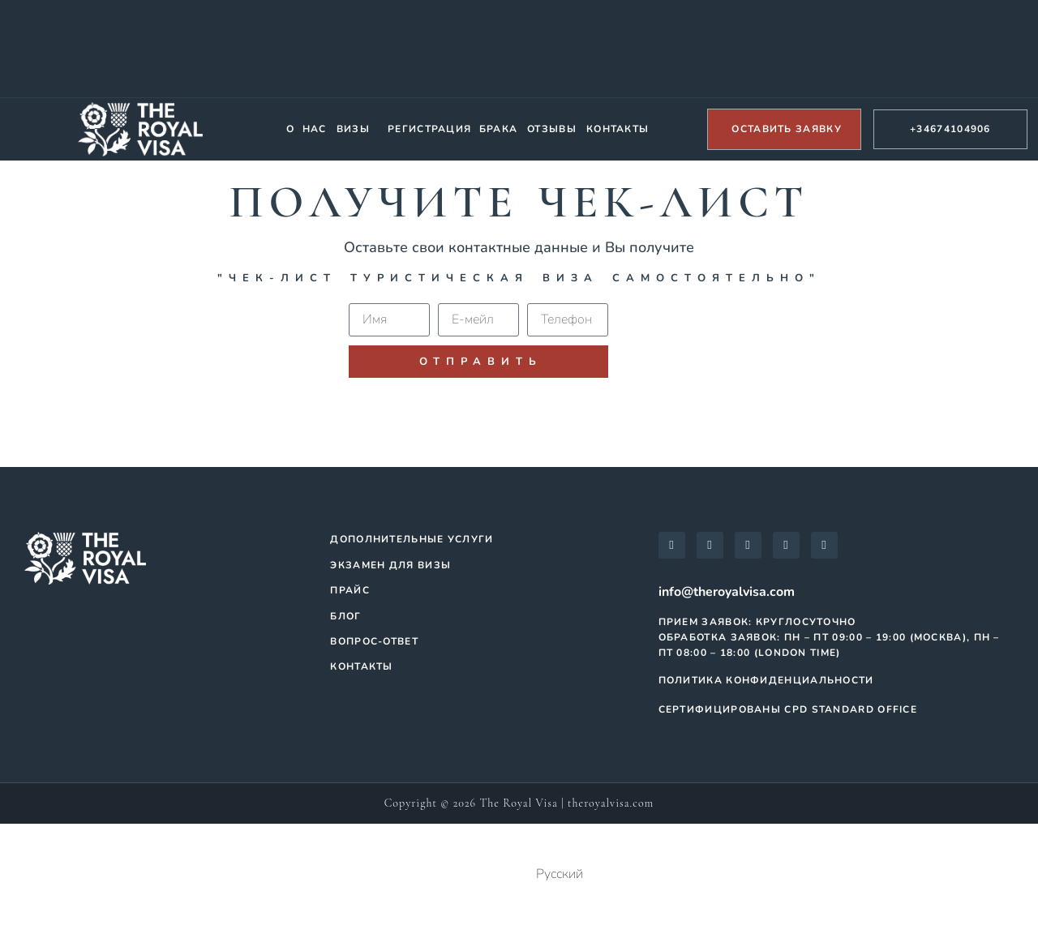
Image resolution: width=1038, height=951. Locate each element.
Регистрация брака (452, 128)
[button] (357, 129)
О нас (306, 128)
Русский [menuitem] (559, 874)
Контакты (617, 128)
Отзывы (552, 128)
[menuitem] (519, 875)
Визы (353, 128)
